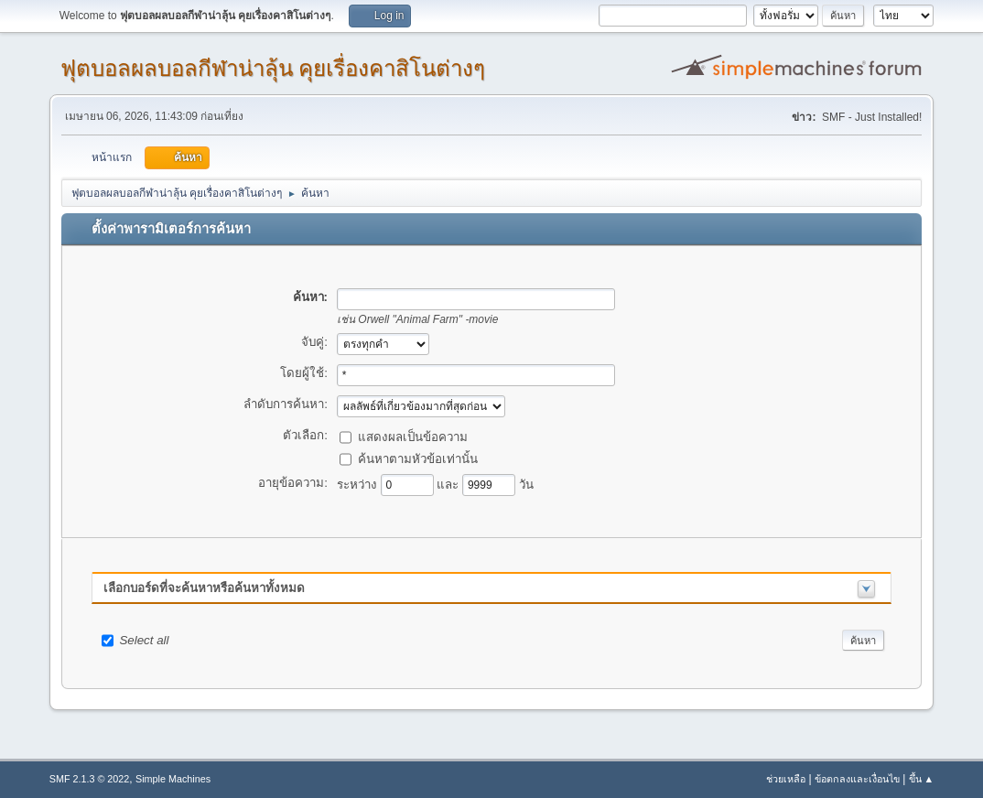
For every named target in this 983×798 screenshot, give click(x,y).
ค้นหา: (310, 297)
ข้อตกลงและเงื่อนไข (857, 778)
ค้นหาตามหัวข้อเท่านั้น (418, 458)
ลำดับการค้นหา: (285, 404)
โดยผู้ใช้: (304, 373)
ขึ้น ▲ (921, 778)
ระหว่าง (359, 484)
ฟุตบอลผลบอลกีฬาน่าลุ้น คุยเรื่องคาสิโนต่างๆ (273, 68)
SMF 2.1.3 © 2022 (89, 778)
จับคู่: (314, 342)
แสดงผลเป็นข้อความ (413, 436)
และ (449, 484)
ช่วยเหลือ (785, 778)
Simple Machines (173, 778)
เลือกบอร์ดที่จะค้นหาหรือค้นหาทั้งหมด (204, 588)
